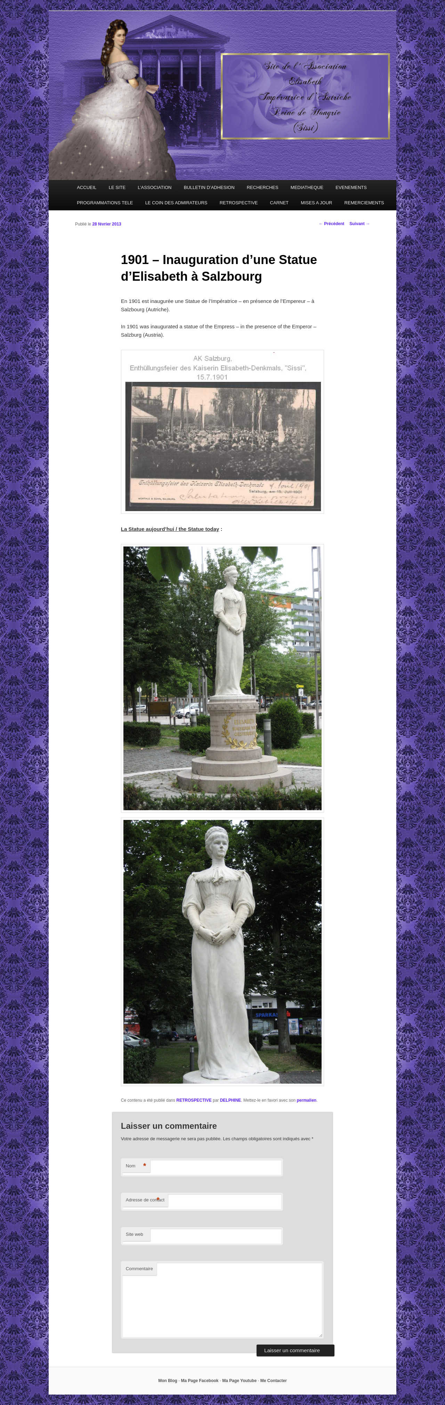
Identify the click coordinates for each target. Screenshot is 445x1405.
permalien (306, 1100)
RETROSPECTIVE (239, 202)
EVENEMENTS (351, 187)
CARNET (279, 202)
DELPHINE (230, 1100)
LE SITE (117, 187)
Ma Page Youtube (239, 1380)
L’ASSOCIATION (154, 187)
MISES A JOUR (316, 202)
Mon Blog (167, 1380)
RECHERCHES (262, 187)
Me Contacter (273, 1380)
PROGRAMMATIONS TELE (105, 202)
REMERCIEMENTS (364, 202)
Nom (136, 1166)
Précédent (331, 223)
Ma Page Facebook (200, 1380)
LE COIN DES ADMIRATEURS (176, 202)
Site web (134, 1234)
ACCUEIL (86, 187)
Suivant (359, 223)
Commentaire (139, 1268)
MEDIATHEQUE (307, 187)
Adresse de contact (145, 1200)
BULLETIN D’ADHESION (209, 187)
